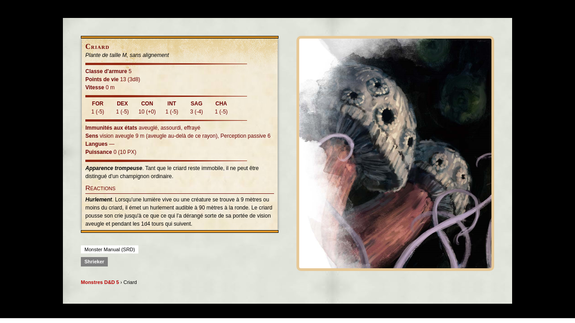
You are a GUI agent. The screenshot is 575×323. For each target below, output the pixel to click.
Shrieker (94, 261)
